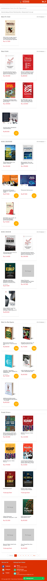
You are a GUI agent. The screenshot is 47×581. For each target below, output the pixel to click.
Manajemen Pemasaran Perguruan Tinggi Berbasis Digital (9, 191)
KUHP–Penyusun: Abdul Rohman (8, 461)
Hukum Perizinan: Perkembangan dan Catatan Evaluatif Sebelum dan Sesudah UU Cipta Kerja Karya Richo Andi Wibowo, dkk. (27, 283)
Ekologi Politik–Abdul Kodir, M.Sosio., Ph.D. (9, 545)
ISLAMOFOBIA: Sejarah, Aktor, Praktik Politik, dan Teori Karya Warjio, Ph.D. (27, 100)
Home (11, 8)
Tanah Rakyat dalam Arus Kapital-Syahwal (9, 163)
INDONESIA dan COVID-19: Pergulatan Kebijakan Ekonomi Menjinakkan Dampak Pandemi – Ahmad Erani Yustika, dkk (9, 220)
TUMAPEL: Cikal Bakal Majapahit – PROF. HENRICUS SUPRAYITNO (10, 371)
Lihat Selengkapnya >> (41, 16)
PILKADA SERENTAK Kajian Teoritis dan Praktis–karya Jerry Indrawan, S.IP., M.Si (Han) (27, 73)
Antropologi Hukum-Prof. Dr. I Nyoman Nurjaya (10, 253)
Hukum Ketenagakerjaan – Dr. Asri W (8, 4)
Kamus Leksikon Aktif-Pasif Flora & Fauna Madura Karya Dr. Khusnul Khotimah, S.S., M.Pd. (9, 434)
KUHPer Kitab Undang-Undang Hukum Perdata (26, 489)
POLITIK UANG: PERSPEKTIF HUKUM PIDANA (9, 128)
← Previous (10, 555)
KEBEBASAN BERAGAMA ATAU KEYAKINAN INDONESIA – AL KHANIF (10, 399)
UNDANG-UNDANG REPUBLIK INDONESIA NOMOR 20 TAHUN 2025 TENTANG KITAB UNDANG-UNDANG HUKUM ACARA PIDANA (9, 283)
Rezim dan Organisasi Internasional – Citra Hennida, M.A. (10, 343)
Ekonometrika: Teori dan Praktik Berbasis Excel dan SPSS (27, 163)
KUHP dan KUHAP (7, 488)
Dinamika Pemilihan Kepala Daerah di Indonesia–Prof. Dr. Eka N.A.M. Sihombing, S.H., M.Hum (10, 73)
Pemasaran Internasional (27, 190)
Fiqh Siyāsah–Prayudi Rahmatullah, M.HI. (26, 517)
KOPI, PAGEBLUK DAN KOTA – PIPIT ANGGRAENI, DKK (27, 371)
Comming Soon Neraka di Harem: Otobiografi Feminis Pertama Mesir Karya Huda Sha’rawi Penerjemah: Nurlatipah (27, 462)
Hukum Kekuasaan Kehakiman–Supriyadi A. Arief (10, 517)
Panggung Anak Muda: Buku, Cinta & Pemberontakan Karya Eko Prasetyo (10, 100)
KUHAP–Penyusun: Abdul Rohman (27, 433)
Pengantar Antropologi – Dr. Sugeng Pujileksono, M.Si (27, 343)
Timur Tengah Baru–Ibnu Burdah (26, 545)
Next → (34, 555)
